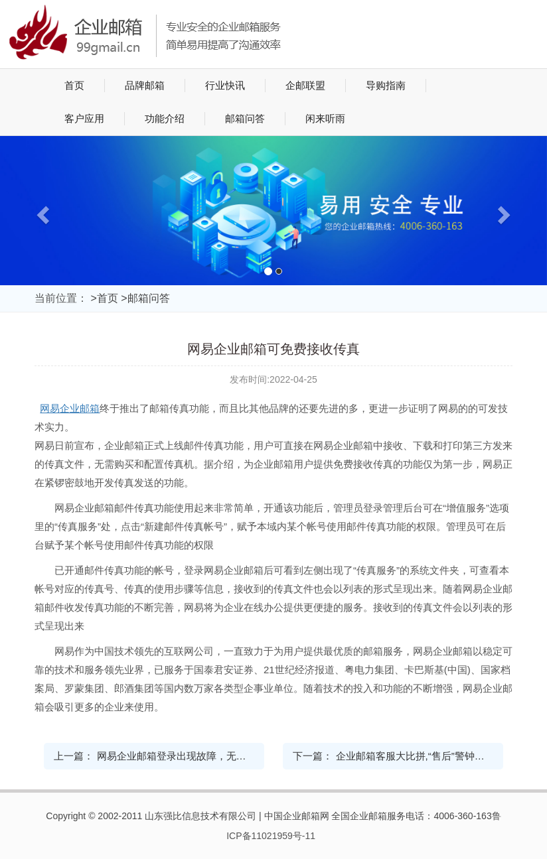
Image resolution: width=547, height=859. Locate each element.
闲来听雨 (325, 118)
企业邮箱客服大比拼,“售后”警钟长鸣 (415, 755)
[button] (41, 210)
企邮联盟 (305, 85)
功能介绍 (165, 118)
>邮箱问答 (145, 298)
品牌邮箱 (145, 85)
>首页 (103, 298)
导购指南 (386, 85)
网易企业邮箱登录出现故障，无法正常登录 (191, 755)
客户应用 (84, 118)
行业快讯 (225, 85)
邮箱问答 (245, 118)
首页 (74, 85)
